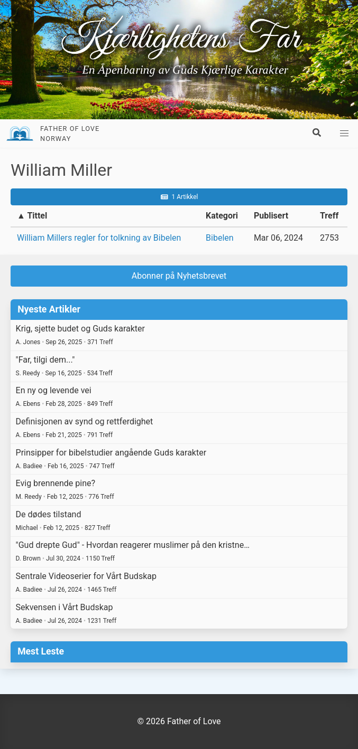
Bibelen (220, 238)
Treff (329, 216)
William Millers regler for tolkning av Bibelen (99, 238)
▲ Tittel (32, 216)
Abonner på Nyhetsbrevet (179, 276)
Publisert (271, 216)
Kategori (222, 216)
